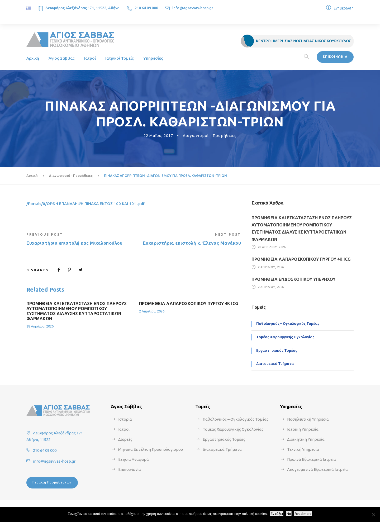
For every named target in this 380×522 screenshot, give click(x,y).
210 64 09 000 (146, 8)
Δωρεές (125, 439)
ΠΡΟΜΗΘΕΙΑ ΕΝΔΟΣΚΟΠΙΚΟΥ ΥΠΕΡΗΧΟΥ (293, 279)
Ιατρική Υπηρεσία (303, 429)
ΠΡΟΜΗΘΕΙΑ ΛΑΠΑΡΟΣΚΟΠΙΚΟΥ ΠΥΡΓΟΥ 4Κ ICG (188, 303)
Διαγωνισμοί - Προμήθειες (209, 135)
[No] (373, 514)
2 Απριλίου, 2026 (151, 311)
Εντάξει (277, 514)
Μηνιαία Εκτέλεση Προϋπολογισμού (150, 449)
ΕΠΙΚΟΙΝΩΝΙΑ (335, 56)
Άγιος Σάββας (62, 58)
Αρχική (32, 58)
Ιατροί (90, 58)
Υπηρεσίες (153, 58)
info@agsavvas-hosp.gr (192, 8)
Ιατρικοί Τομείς (119, 58)
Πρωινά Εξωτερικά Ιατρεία (311, 459)
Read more (303, 514)
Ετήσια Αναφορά (133, 459)
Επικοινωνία (129, 469)
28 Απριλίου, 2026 (40, 326)
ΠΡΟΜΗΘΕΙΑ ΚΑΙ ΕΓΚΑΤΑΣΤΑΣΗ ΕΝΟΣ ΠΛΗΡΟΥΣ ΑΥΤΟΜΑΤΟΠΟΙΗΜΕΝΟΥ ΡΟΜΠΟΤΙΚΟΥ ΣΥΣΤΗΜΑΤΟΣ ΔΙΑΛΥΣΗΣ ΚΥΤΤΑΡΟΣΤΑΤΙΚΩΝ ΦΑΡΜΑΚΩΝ (76, 311)
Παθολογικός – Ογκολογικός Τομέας (287, 323)
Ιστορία (125, 419)
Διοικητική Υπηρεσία (306, 439)
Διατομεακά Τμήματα (275, 364)
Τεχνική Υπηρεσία (303, 449)
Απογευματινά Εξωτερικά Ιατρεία (317, 469)
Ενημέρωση (344, 8)
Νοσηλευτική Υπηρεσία (308, 419)
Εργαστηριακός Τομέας (276, 350)
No (289, 514)
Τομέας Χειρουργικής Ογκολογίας (285, 337)
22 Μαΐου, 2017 (158, 135)
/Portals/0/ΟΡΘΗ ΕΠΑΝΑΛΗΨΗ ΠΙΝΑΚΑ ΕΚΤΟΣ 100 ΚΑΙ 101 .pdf (85, 203)
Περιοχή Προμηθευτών (52, 482)
